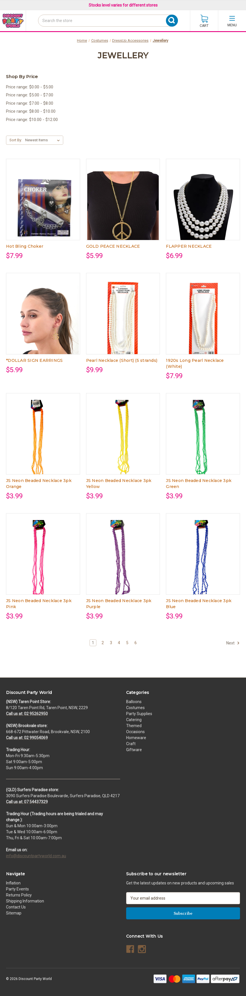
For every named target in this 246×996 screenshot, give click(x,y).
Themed (134, 725)
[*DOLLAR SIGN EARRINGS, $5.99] (43, 321)
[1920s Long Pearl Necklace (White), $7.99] (203, 321)
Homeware (136, 737)
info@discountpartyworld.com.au (36, 856)
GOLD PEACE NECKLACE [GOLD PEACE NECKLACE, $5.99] (113, 246)
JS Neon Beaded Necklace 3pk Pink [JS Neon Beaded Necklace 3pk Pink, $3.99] (39, 603)
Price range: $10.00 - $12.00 (32, 119)
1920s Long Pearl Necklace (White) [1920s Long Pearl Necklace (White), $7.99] (195, 363)
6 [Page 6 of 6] (135, 642)
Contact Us (16, 907)
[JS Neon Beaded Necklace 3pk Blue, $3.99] (203, 561)
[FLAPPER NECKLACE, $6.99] (203, 207)
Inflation (13, 883)
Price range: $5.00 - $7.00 (29, 95)
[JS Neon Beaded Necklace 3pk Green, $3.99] (203, 441)
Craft (131, 743)
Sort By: (15, 140)
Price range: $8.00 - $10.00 (30, 111)
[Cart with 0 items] (204, 20)
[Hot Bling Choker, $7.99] (43, 207)
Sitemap (13, 913)
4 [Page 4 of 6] (119, 642)
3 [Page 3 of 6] (111, 642)
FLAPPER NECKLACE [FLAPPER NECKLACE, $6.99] (189, 246)
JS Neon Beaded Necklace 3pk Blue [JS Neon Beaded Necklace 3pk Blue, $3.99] (198, 603)
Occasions (135, 731)
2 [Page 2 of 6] (103, 642)
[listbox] (43, 140)
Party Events (17, 889)
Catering (134, 719)
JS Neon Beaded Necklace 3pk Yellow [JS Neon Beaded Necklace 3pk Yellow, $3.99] (119, 483)
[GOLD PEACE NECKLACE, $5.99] (123, 207)
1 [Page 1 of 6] (93, 642)
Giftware (134, 749)
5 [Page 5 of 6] (127, 642)
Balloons (134, 701)
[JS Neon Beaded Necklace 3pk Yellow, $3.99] (123, 441)
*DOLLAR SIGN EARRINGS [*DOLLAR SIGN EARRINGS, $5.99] (34, 360)
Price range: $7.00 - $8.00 (29, 103)
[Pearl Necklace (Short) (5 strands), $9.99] (123, 321)
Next (233, 643)
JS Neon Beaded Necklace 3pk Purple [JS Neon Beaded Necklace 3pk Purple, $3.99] (119, 603)
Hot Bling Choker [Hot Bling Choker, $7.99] (24, 246)
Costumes (135, 707)
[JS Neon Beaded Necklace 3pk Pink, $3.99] (43, 561)
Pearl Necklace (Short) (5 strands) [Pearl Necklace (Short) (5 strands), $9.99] (122, 360)
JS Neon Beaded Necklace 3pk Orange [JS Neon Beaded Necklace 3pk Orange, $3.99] (39, 483)
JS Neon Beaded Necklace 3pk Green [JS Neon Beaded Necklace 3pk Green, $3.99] (198, 483)
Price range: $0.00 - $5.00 (29, 87)
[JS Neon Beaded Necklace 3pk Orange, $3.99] (43, 441)
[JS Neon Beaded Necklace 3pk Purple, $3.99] (123, 561)
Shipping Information (25, 901)
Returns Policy (19, 895)
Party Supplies (139, 713)
